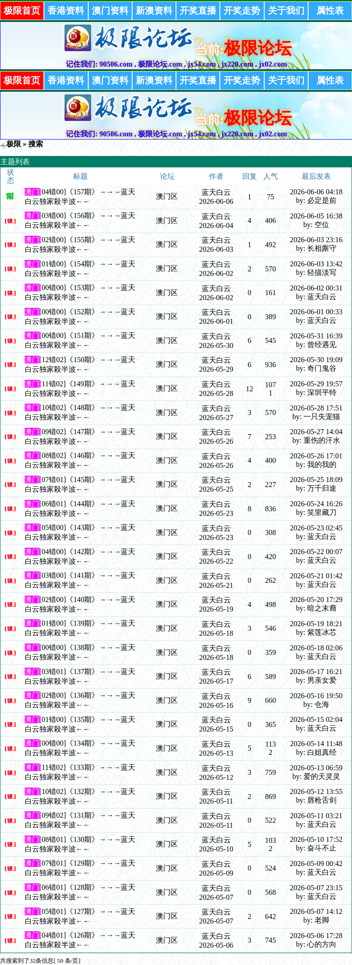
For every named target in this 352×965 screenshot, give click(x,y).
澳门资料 (110, 10)
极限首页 (22, 10)
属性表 (330, 10)
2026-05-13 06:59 (316, 768)
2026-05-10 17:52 (316, 839)
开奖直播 (198, 10)
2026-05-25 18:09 (316, 479)
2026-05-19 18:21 (316, 624)
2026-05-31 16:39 (316, 336)
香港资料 (66, 10)
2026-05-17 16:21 (316, 671)
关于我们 (286, 10)
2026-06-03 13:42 (316, 264)
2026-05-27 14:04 (316, 432)
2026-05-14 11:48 (316, 743)
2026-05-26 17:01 (316, 456)
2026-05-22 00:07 (316, 551)
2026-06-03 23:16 (316, 240)
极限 (13, 144)
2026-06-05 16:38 (316, 216)
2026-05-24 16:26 (316, 504)
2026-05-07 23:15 (316, 888)
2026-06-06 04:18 (316, 192)
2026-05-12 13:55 (316, 791)
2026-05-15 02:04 (316, 719)
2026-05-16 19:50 (316, 696)
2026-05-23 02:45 (316, 528)
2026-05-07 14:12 (316, 911)
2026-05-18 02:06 (316, 648)
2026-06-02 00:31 (316, 288)
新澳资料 (154, 10)
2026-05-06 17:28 (316, 935)
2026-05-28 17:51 (316, 408)
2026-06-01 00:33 (316, 312)
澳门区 (167, 196)
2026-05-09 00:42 (316, 863)
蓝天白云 (216, 192)
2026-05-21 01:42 (316, 576)
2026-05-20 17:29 (316, 599)
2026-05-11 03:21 (316, 816)
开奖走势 (242, 10)
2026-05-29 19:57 (316, 384)
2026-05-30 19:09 (316, 359)
